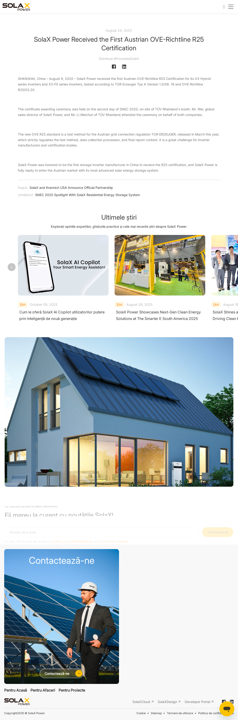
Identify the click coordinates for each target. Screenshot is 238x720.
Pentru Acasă (15, 690)
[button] (226, 267)
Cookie (141, 713)
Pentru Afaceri (42, 690)
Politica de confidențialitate (216, 713)
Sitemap (156, 713)
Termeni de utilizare (180, 713)
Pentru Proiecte (72, 690)
